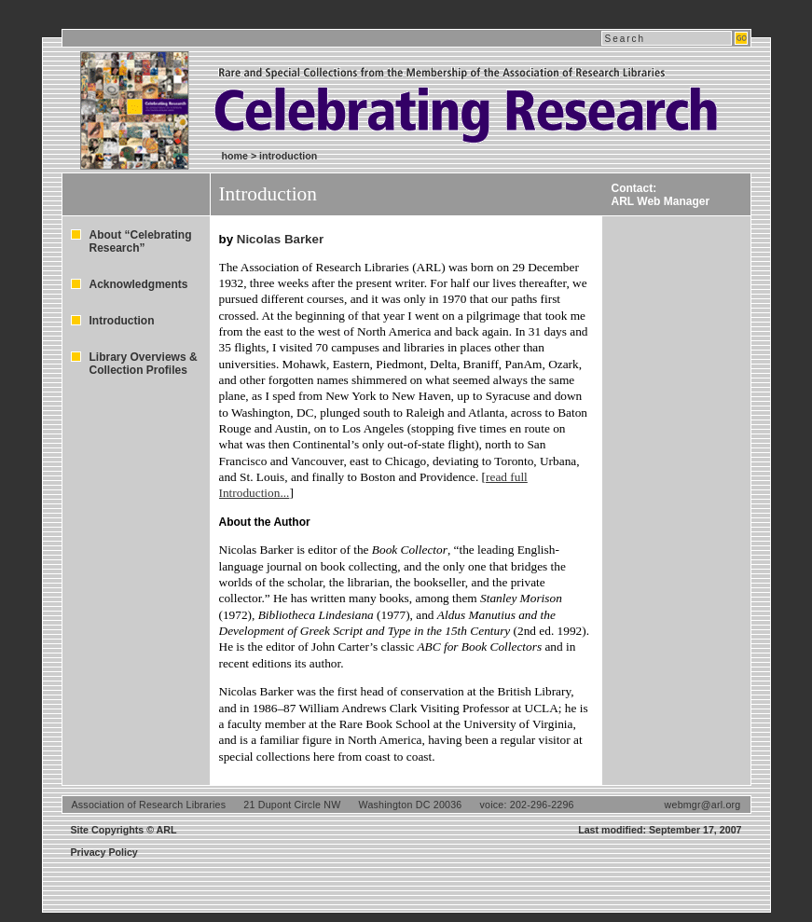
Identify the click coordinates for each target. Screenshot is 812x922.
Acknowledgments (138, 284)
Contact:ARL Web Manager (661, 195)
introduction (288, 155)
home (235, 155)
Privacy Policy (104, 852)
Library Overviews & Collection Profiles (143, 364)
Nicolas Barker (280, 239)
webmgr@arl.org (703, 804)
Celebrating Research (360, 92)
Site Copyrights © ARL (124, 829)
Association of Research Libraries (149, 804)
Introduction (122, 320)
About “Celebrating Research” (140, 241)
